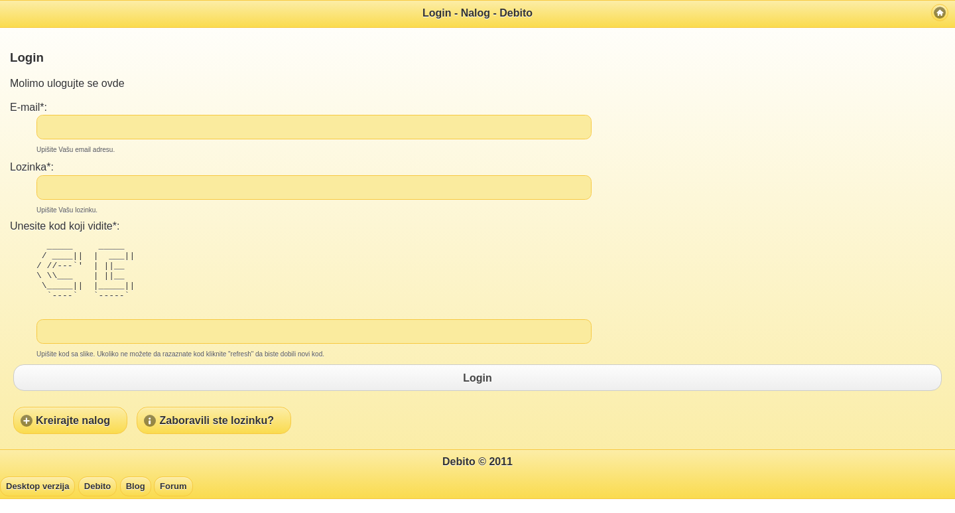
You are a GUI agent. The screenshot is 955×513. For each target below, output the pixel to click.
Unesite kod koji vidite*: (64, 226)
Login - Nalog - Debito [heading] (477, 13)
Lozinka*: (32, 167)
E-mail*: (28, 107)
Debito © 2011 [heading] (477, 475)
